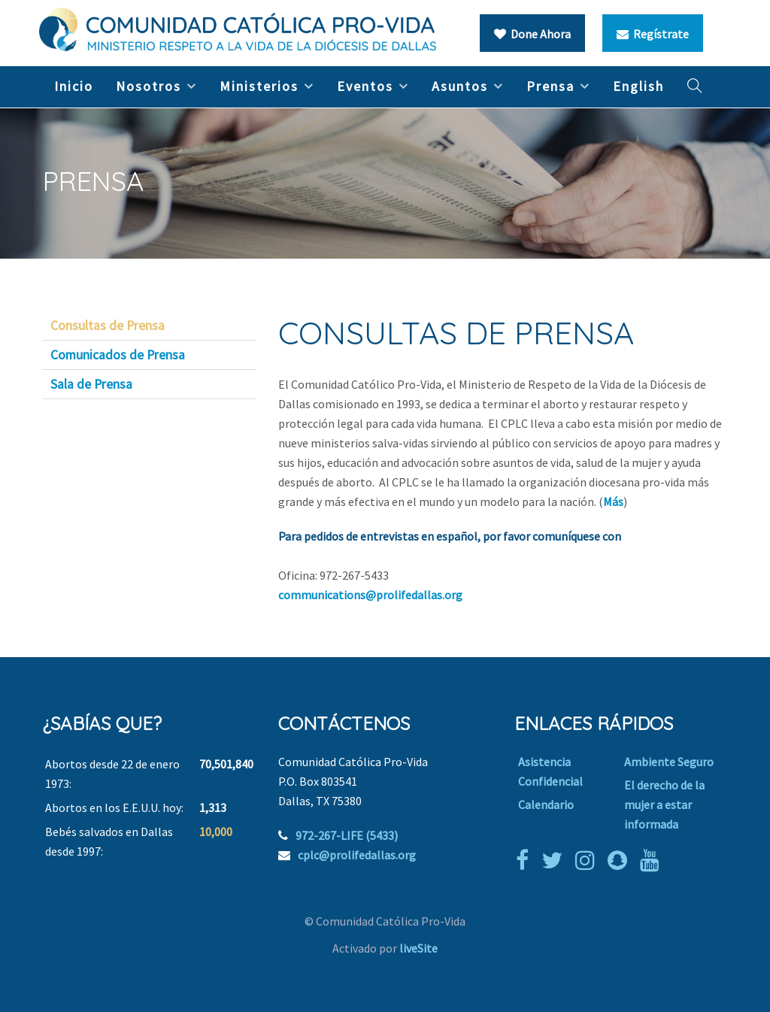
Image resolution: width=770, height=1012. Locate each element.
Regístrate (653, 33)
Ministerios (259, 86)
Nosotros (148, 86)
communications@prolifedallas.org (370, 594)
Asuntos (460, 86)
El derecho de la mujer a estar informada (664, 804)
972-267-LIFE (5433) (347, 835)
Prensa (550, 86)
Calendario (546, 804)
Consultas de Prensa (107, 325)
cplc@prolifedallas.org (357, 854)
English (638, 86)
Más (613, 501)
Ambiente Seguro (669, 761)
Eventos (365, 86)
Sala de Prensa (91, 384)
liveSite (418, 948)
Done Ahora (532, 33)
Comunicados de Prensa (117, 355)
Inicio (73, 86)
